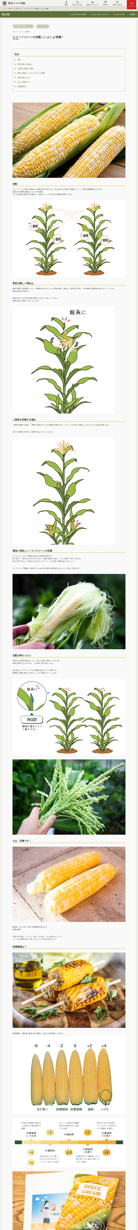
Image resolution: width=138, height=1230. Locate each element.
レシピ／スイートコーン (100, 14)
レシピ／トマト (119, 14)
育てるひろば (77, 3)
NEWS (105, 3)
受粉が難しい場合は (24, 64)
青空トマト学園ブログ (15, 9)
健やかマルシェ (92, 3)
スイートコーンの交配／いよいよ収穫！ (37, 9)
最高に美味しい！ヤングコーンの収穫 (31, 73)
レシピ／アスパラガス (78, 14)
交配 (19, 59)
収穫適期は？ (22, 86)
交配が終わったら (23, 77)
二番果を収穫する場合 (25, 68)
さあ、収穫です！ (23, 82)
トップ (4, 9)
